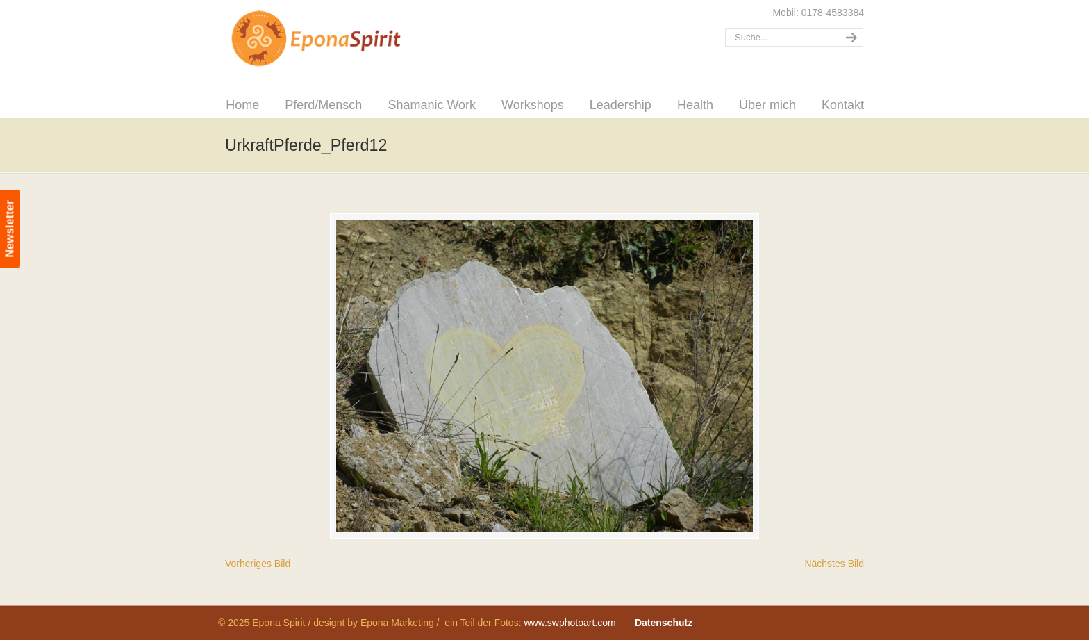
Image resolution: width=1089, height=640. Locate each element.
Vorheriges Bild (257, 563)
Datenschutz (663, 622)
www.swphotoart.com (569, 622)
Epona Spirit (346, 39)
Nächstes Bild (834, 563)
